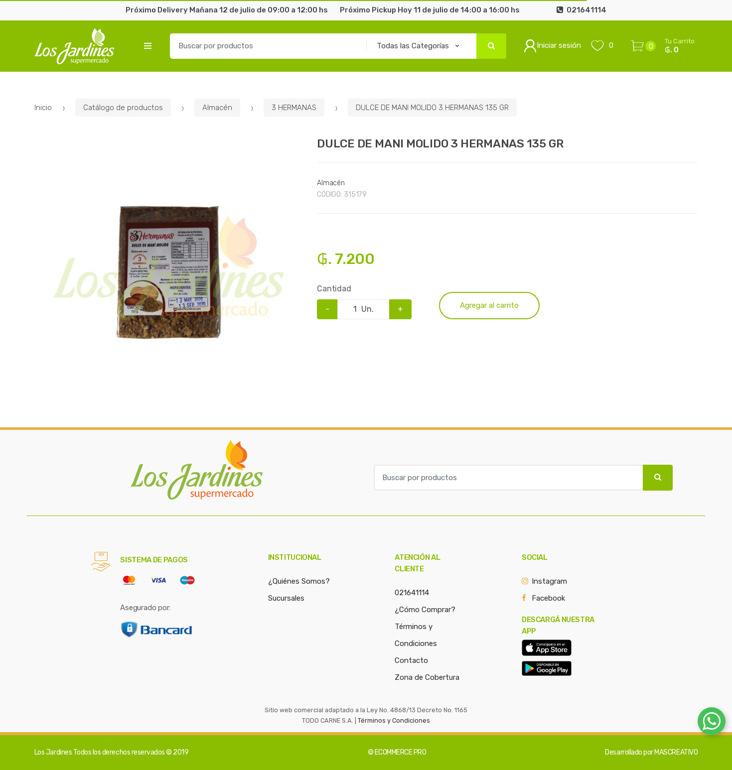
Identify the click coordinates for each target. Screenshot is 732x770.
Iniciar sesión (552, 45)
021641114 (412, 592)
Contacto (411, 660)
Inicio (43, 107)
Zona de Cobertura (427, 677)
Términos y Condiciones (394, 720)
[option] (168, 272)
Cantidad (334, 288)
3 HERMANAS (294, 107)
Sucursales (286, 598)
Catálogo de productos (123, 107)
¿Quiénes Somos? (299, 581)
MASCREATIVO (676, 752)
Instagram (549, 581)
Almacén (217, 107)
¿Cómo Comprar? (425, 609)
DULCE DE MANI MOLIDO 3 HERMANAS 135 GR (432, 107)
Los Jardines (53, 752)
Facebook (548, 598)
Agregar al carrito (489, 305)
